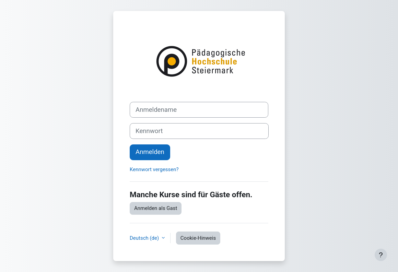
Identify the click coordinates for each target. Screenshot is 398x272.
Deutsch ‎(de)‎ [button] (145, 238)
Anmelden (150, 152)
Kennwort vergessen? (154, 169)
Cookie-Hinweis (198, 238)
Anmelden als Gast (155, 208)
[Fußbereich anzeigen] (381, 255)
